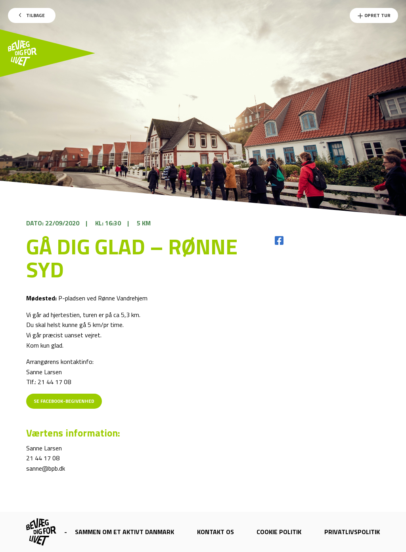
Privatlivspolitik (352, 532)
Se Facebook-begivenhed (64, 401)
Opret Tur (374, 15)
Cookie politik (279, 532)
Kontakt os (215, 532)
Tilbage (32, 15)
